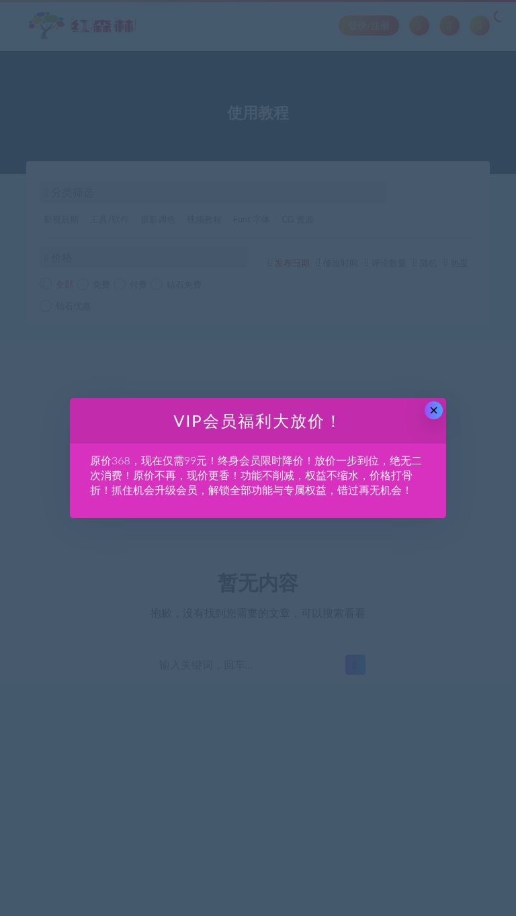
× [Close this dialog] (433, 410)
